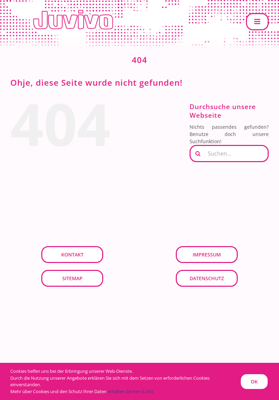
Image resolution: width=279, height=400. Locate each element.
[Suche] (198, 153)
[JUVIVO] (75, 9)
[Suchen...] (229, 153)
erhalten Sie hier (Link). (131, 391)
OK (254, 381)
